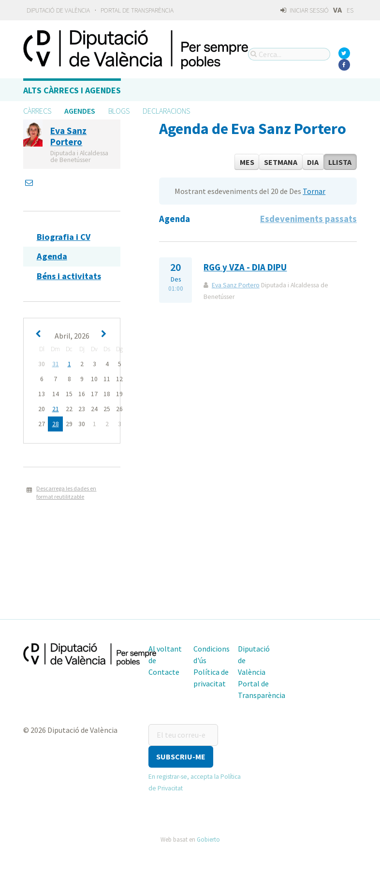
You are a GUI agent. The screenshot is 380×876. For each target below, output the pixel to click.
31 (55, 364)
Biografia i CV (63, 236)
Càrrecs (37, 111)
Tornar (314, 191)
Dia (313, 162)
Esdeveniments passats (308, 218)
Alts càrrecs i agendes (72, 90)
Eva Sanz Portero (236, 285)
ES (350, 10)
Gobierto (208, 839)
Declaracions (166, 111)
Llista (339, 162)
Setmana (280, 162)
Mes (247, 162)
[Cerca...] (289, 54)
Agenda (52, 256)
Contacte (163, 672)
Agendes (79, 111)
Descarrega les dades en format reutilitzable (66, 492)
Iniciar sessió (304, 10)
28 (55, 424)
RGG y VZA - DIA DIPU (245, 267)
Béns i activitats (69, 276)
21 (55, 409)
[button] (180, 757)
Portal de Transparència (137, 10)
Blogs (119, 111)
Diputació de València (58, 10)
